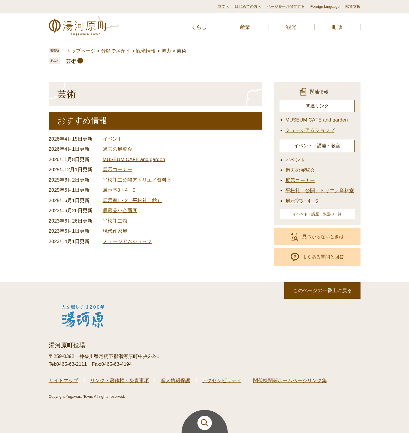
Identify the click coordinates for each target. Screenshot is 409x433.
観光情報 (146, 51)
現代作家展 (115, 231)
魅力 (166, 51)
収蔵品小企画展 (120, 210)
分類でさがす (115, 51)
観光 (291, 27)
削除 (80, 61)
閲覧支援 (353, 6)
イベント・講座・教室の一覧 (317, 214)
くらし (199, 27)
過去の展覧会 (117, 149)
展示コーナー (117, 169)
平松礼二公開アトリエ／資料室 (137, 180)
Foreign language (324, 6)
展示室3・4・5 (119, 190)
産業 (245, 27)
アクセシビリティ (221, 380)
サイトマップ (63, 380)
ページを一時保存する (286, 6)
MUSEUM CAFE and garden (134, 159)
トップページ (81, 51)
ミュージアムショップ (127, 241)
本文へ (223, 6)
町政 (337, 27)
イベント (112, 139)
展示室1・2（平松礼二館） (132, 200)
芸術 (71, 61)
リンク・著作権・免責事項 (119, 380)
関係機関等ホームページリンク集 (290, 380)
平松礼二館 (115, 221)
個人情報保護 (175, 380)
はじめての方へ (248, 6)
